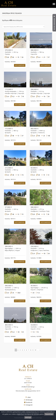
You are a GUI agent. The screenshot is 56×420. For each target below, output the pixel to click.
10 (35, 350)
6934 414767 (28, 382)
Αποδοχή (28, 417)
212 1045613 (28, 378)
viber (28, 397)
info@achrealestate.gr (28, 387)
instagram (28, 405)
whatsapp (28, 400)
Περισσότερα (49, 414)
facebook (28, 402)
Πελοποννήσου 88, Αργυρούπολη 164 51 (28, 391)
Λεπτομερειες (19, 65)
